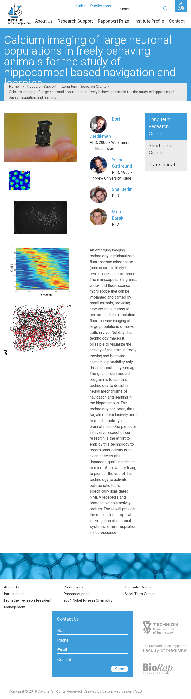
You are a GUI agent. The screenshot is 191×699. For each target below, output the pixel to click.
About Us (11, 587)
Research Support (41, 86)
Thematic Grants (138, 587)
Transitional (162, 164)
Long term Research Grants (84, 86)
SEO (138, 691)
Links (80, 6)
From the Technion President (27, 600)
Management (14, 607)
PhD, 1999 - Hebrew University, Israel (111, 168)
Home (14, 86)
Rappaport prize (76, 594)
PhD (111, 192)
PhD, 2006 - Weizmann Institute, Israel (111, 133)
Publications (100, 6)
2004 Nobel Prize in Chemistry (88, 600)
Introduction (14, 594)
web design (123, 691)
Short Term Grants (161, 149)
